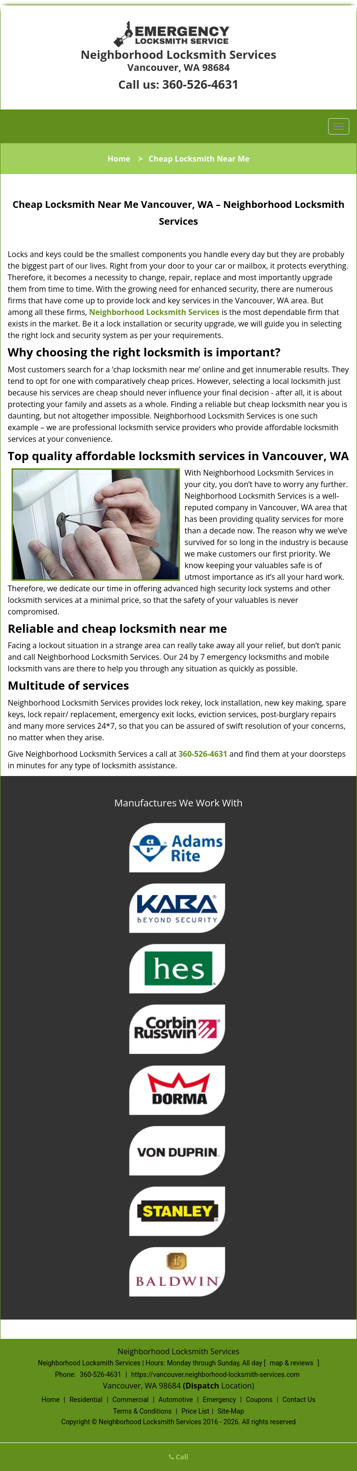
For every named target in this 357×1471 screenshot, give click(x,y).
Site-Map (230, 1411)
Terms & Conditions (142, 1411)
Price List (195, 1411)
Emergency (219, 1399)
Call (179, 1456)
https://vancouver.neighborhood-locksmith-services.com (215, 1374)
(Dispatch (202, 1385)
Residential (85, 1399)
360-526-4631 (200, 84)
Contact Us (299, 1399)
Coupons (259, 1399)
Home (118, 158)
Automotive (175, 1399)
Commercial (131, 1399)
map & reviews (292, 1363)
